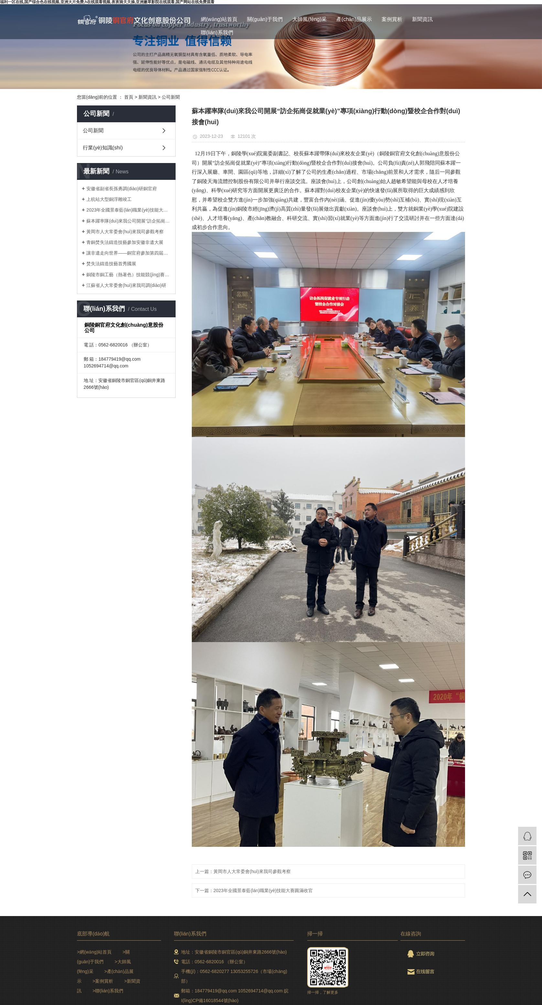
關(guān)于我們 (265, 19)
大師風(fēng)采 (309, 19)
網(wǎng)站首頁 (219, 19)
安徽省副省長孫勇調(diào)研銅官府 (121, 188)
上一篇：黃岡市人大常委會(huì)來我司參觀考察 (243, 871)
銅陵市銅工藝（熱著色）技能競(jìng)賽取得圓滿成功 (128, 274)
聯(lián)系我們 (217, 32)
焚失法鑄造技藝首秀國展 (111, 263)
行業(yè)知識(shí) (103, 147)
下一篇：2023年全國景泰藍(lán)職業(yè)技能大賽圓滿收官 (254, 890)
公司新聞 (171, 97)
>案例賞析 (102, 981)
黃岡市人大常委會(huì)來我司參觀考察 (125, 231)
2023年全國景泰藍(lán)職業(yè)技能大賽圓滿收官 (128, 210)
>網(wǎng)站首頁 (94, 952)
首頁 (128, 97)
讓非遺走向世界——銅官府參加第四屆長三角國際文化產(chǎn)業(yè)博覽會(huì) (128, 253)
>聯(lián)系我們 (107, 990)
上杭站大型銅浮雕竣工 (109, 199)
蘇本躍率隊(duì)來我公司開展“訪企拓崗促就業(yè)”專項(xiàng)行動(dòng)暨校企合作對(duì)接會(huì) (128, 221)
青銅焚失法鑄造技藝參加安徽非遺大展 (124, 242)
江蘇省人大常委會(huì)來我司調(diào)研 (126, 285)
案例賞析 (392, 19)
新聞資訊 (422, 19)
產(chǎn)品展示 (354, 19)
